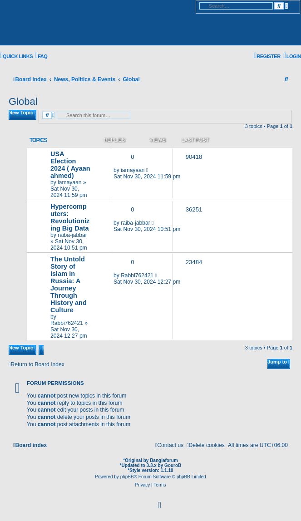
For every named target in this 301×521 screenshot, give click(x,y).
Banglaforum (164, 460)
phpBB (127, 476)
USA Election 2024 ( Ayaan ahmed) (70, 164)
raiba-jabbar (72, 235)
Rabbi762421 (66, 323)
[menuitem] (41, 56)
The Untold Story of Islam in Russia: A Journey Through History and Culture (68, 285)
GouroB (172, 465)
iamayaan (69, 182)
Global (23, 101)
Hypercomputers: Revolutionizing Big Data (69, 217)
